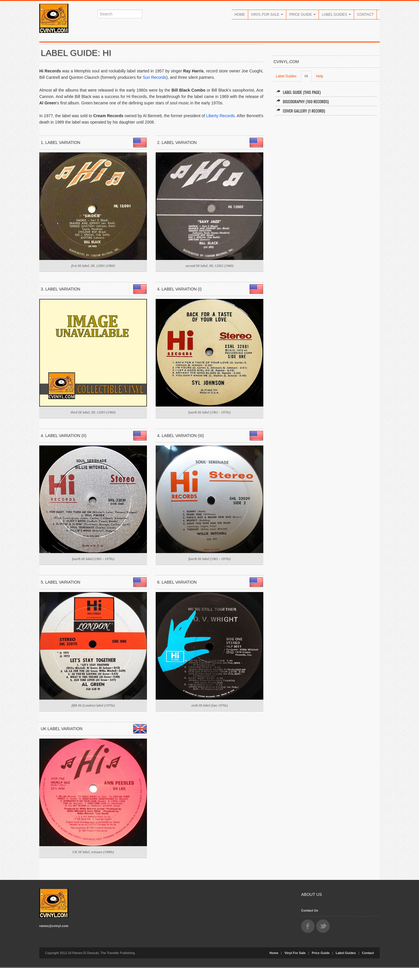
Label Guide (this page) (298, 92)
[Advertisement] (326, 166)
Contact (365, 15)
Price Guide (302, 15)
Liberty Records (220, 115)
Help (319, 76)
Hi (306, 76)
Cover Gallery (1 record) (300, 111)
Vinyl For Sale (267, 15)
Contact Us (309, 910)
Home (240, 15)
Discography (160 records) (302, 101)
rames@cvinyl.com (53, 926)
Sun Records (154, 77)
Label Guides (336, 15)
